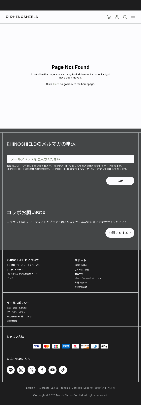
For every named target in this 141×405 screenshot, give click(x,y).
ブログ (10, 278)
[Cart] (109, 16)
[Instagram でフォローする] (21, 370)
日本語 (54, 387)
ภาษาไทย (100, 387)
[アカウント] (117, 16)
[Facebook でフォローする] (42, 370)
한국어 (111, 387)
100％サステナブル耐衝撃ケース (22, 274)
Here (56, 84)
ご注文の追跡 (81, 287)
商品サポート (81, 274)
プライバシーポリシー (84, 169)
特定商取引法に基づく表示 (19, 316)
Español (88, 387)
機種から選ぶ (81, 265)
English (30, 387)
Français (65, 387)
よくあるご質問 (82, 269)
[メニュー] (133, 16)
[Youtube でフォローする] (52, 370)
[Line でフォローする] (11, 370)
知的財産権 (12, 321)
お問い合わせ (81, 282)
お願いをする (120, 233)
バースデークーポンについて (88, 278)
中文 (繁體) (43, 387)
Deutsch (77, 387)
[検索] (125, 16)
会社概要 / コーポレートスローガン (23, 265)
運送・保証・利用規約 (17, 308)
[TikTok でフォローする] (63, 370)
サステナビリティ (15, 269)
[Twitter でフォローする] (32, 370)
